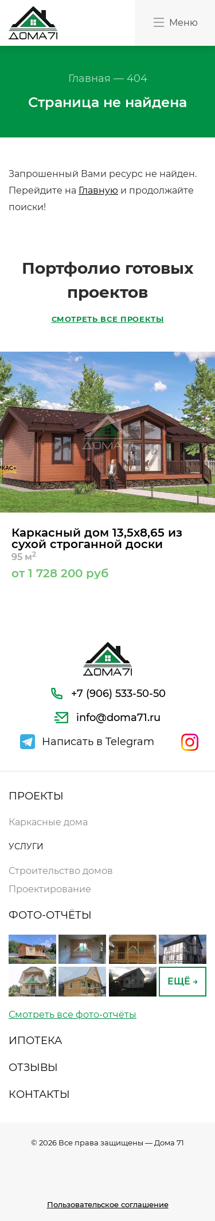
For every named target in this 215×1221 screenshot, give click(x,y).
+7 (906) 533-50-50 (118, 693)
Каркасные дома (48, 822)
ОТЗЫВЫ (33, 1067)
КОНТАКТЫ (39, 1094)
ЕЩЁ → (182, 981)
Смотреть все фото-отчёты (72, 1014)
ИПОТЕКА (35, 1040)
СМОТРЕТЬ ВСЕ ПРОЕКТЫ (108, 319)
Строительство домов (61, 870)
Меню (175, 22)
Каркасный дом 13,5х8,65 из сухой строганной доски (107, 552)
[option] (107, 465)
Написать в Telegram (98, 741)
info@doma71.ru (118, 717)
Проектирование (50, 889)
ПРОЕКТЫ (36, 796)
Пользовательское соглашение (108, 1204)
